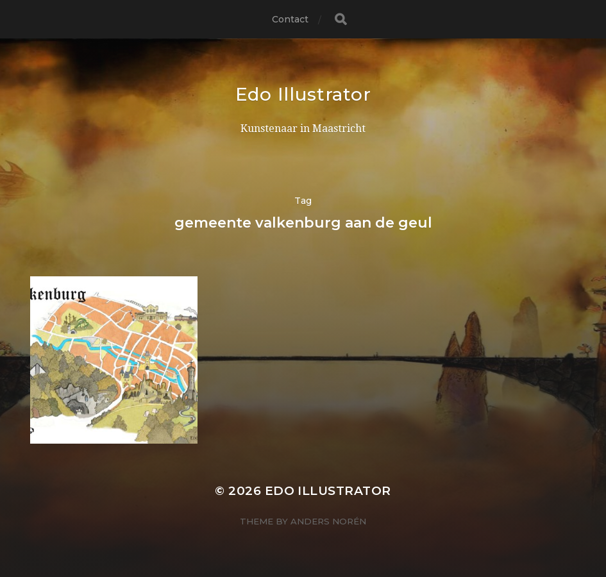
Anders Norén (328, 521)
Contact (290, 19)
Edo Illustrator (303, 94)
